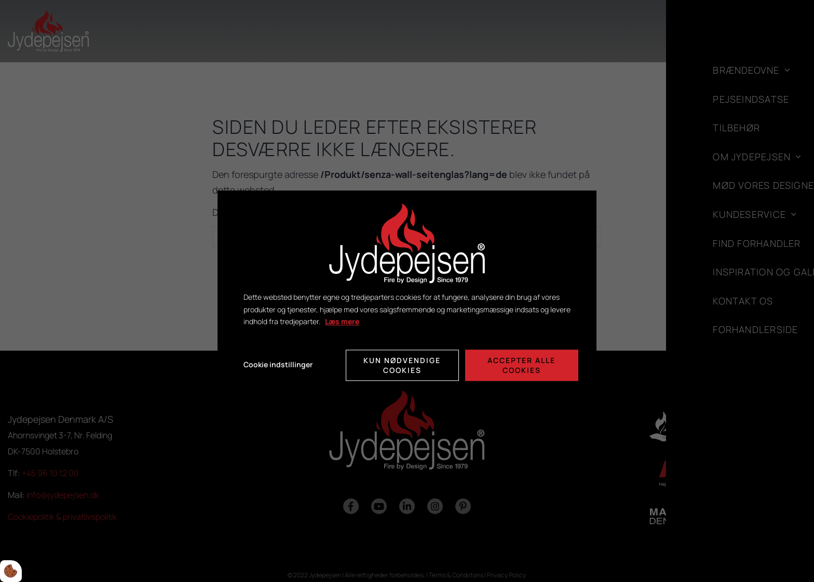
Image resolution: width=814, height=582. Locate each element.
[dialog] (407, 291)
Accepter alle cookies (522, 365)
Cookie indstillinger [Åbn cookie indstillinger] (278, 365)
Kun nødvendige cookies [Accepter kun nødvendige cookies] (402, 365)
